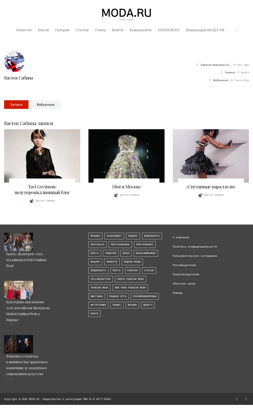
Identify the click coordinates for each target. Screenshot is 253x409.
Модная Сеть (117, 296)
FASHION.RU (169, 30)
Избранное (46, 104)
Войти (117, 30)
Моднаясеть (98, 270)
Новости (24, 30)
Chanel (117, 305)
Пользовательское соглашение (195, 256)
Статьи (82, 30)
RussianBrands (146, 253)
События (110, 253)
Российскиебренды (145, 296)
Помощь (178, 293)
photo (95, 253)
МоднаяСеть (152, 236)
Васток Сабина (18, 78)
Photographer (120, 244)
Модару (95, 261)
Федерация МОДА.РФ (205, 30)
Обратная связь (184, 283)
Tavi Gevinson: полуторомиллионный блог (42, 189)
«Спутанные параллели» (211, 186)
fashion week (99, 287)
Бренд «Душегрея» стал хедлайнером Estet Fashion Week (26, 260)
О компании (181, 237)
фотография (98, 305)
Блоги (43, 30)
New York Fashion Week (130, 287)
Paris (94, 313)
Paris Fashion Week (130, 279)
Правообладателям (186, 274)
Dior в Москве (126, 186)
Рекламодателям (184, 265)
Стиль (100, 30)
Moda (126, 253)
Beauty (147, 305)
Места (117, 270)
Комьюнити (140, 30)
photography (144, 244)
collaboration (101, 279)
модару (133, 236)
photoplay (97, 244)
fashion (132, 270)
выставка (97, 296)
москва (132, 305)
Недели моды (132, 261)
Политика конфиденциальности (195, 246)
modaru (95, 236)
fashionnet (114, 236)
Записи (16, 104)
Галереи (62, 30)
